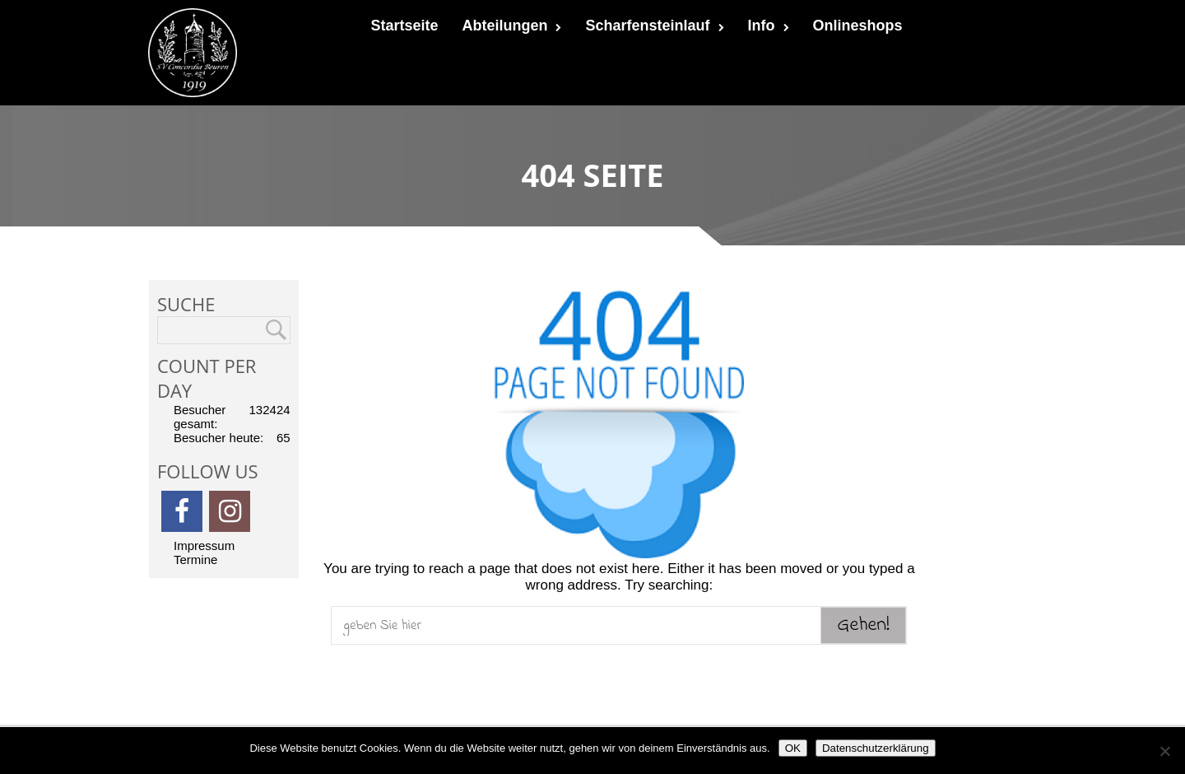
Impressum (204, 546)
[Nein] (1164, 751)
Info (768, 25)
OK (793, 748)
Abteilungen (511, 25)
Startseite (404, 25)
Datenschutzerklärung (875, 748)
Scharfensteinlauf (654, 25)
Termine (195, 560)
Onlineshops (858, 25)
